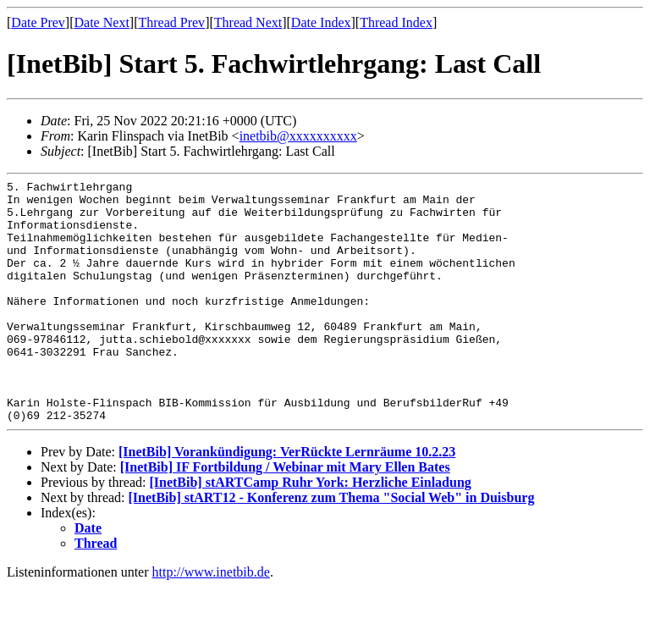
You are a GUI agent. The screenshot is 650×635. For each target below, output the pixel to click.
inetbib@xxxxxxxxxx (298, 136)
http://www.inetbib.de (211, 620)
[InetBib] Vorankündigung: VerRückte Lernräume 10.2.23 (286, 500)
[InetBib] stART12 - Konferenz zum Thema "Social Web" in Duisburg (332, 545)
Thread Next (248, 22)
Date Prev (38, 22)
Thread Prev (171, 22)
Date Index (321, 22)
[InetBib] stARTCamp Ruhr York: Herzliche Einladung (310, 530)
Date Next (101, 22)
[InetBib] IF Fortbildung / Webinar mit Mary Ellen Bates (285, 515)
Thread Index (396, 22)
